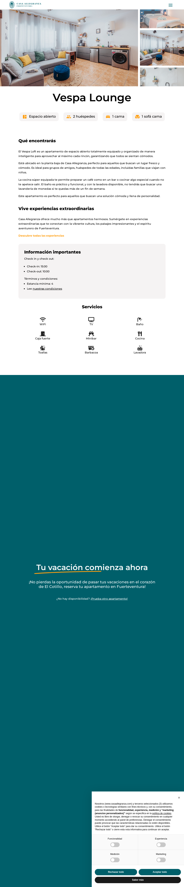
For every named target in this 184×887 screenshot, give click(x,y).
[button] (179, 798)
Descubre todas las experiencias (41, 235)
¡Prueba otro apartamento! (109, 598)
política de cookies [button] (161, 813)
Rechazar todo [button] (116, 872)
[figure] (69, 47)
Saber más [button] (138, 880)
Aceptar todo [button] (160, 872)
